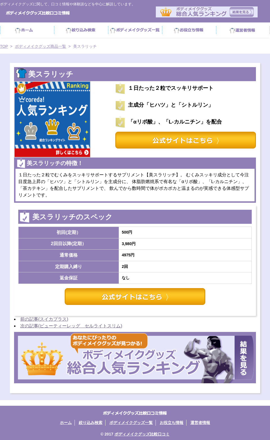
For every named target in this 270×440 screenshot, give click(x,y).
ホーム (27, 30)
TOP (4, 46)
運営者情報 (243, 30)
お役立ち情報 (189, 30)
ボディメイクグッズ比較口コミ (142, 434)
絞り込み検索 (81, 30)
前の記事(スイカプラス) (44, 319)
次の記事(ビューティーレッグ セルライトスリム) (71, 325)
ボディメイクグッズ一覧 (131, 422)
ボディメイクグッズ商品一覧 (135, 30)
